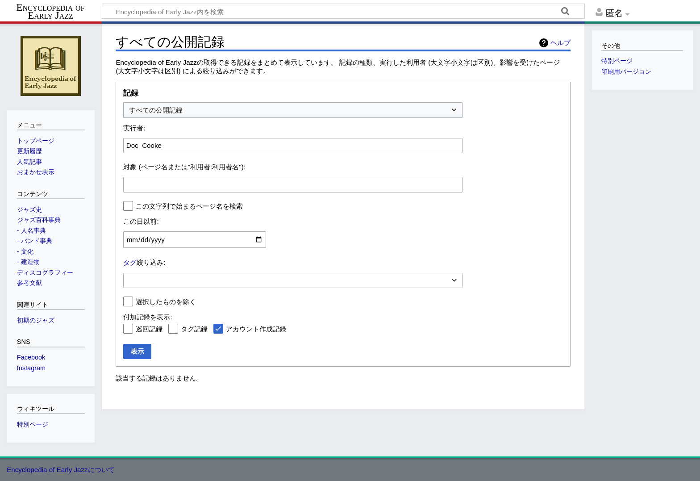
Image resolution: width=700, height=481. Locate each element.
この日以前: (140, 221)
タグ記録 (194, 329)
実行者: (134, 128)
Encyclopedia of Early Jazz (51, 12)
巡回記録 (149, 329)
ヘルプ (560, 42)
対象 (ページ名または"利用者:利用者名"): (184, 167)
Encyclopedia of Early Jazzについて (61, 469)
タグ (130, 262)
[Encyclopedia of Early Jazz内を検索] (343, 11)
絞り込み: (144, 262)
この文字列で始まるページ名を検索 (189, 206)
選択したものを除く (166, 301)
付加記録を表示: (147, 317)
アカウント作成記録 (256, 329)
